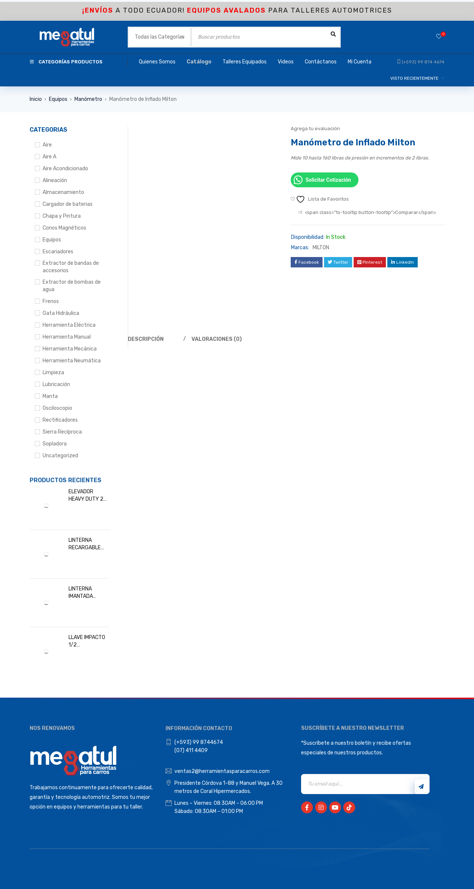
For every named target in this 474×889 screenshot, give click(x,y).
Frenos (51, 301)
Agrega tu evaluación (315, 128)
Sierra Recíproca (62, 432)
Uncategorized (60, 455)
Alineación (55, 180)
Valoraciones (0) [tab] (217, 339)
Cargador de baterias (68, 204)
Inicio (36, 99)
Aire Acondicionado (65, 168)
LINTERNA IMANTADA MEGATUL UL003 (88, 593)
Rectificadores (60, 420)
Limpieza (53, 372)
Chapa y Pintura (62, 216)
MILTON (321, 247)
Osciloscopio (57, 408)
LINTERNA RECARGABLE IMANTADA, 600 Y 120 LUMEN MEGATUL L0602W (87, 544)
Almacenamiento (63, 192)
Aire (47, 145)
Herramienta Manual (67, 337)
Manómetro (88, 99)
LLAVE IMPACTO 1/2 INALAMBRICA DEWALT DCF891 (88, 641)
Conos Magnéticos (64, 228)
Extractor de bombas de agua (72, 286)
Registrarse (421, 786)
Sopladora (55, 444)
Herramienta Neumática (72, 361)
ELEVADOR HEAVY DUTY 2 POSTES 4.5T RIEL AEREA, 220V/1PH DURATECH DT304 (86, 495)
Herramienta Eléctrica (69, 325)
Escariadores (58, 251)
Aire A (49, 157)
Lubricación (56, 384)
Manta (50, 396)
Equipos (58, 99)
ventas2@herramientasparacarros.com (222, 771)
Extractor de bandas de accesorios (71, 267)
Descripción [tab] (146, 339)
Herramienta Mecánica (70, 349)
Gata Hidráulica (61, 313)
